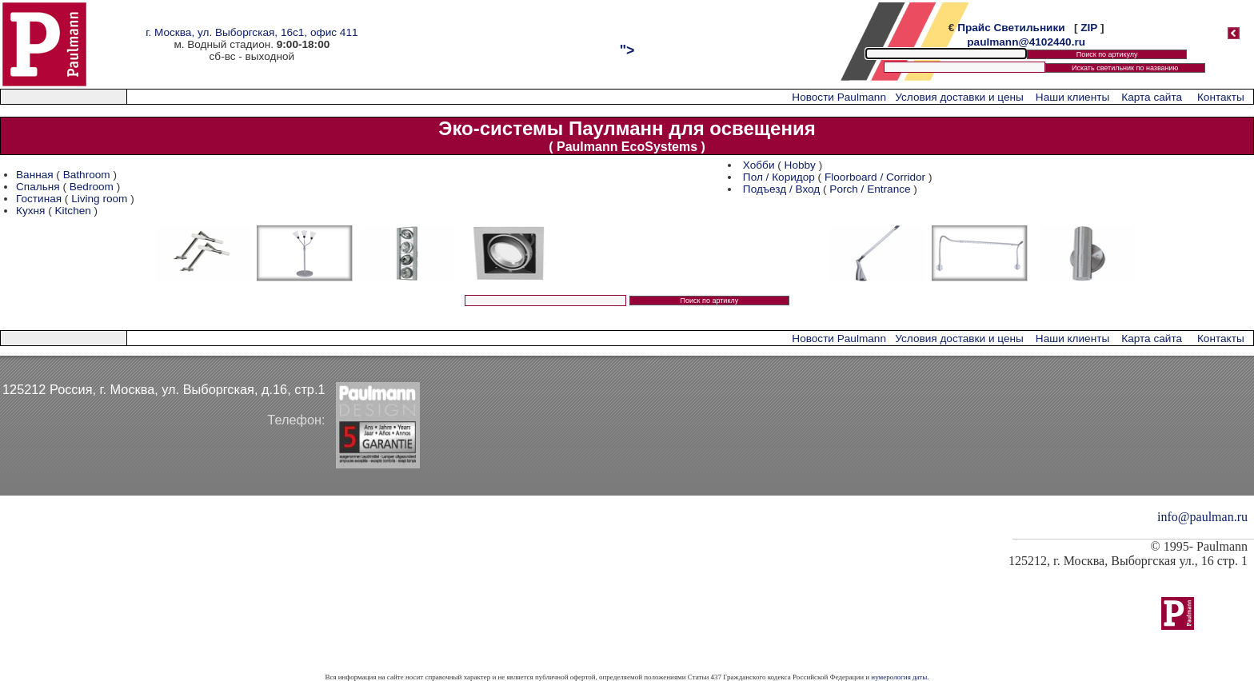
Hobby (800, 165)
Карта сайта (1151, 97)
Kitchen (72, 211)
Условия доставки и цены (959, 97)
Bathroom (86, 175)
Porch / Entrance (869, 189)
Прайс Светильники (1010, 28)
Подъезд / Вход (781, 189)
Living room (99, 199)
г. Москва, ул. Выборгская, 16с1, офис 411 (251, 32)
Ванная (35, 175)
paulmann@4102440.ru (1026, 42)
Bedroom (92, 187)
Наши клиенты (1072, 97)
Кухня (30, 211)
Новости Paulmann (839, 97)
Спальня (38, 187)
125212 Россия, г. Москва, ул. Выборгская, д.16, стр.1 (163, 389)
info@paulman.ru (1202, 517)
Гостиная (40, 199)
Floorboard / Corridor (875, 177)
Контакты (1220, 97)
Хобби (759, 165)
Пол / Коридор (779, 177)
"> (627, 50)
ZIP (1088, 28)
